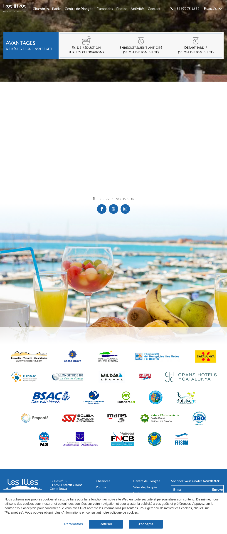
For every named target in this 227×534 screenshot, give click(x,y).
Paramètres (73, 524)
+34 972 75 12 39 (187, 8)
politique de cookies (124, 512)
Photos (121, 8)
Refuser (105, 524)
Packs (57, 8)
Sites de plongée (145, 487)
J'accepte (145, 524)
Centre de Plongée (79, 8)
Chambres (41, 8)
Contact (154, 8)
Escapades (104, 8)
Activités (138, 8)
